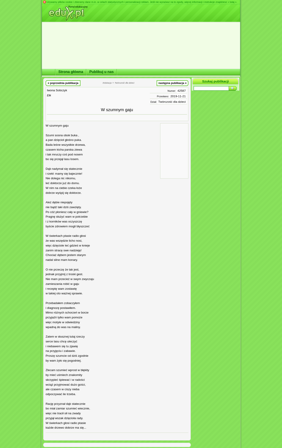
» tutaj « (232, 2)
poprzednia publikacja (63, 83)
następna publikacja (172, 83)
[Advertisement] (174, 150)
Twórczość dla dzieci (172, 101)
